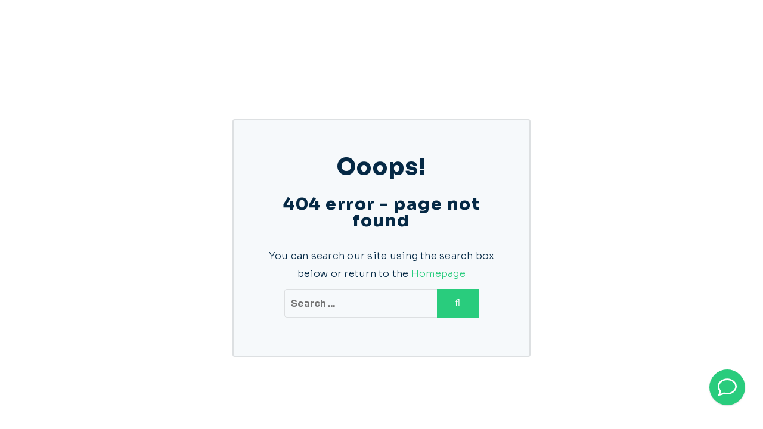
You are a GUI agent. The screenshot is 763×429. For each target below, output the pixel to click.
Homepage (438, 274)
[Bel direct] (727, 387)
